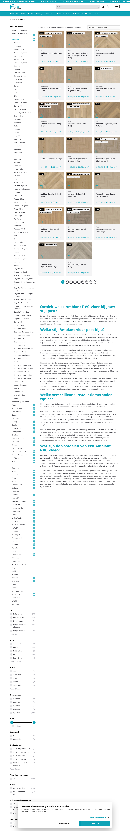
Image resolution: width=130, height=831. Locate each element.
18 (87, 282)
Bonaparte (16, 428)
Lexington (18, 129)
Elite (16, 96)
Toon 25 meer (15, 689)
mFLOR (15, 528)
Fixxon (15, 465)
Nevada (17, 176)
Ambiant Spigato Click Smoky (77, 230)
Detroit (17, 89)
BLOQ (14, 422)
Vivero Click (18, 392)
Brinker (15, 435)
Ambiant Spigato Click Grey (77, 266)
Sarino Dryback (20, 246)
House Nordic (17, 508)
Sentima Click (19, 255)
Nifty (16, 179)
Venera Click (19, 382)
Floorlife (15, 478)
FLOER (15, 471)
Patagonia (18, 196)
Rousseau (16, 561)
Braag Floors (17, 432)
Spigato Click (19, 269)
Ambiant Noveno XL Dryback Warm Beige (49, 266)
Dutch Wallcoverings (20, 455)
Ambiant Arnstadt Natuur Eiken (51, 89)
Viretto (16, 388)
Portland (17, 219)
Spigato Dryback (20, 272)
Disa (15, 93)
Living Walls (17, 518)
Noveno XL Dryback (22, 189)
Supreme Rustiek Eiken (23, 349)
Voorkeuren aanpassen (97, 817)
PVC (23, 14)
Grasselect (16, 491)
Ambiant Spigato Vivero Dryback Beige (77, 160)
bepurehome (17, 418)
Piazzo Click (19, 199)
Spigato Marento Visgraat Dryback (24, 295)
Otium (14, 541)
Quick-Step (16, 555)
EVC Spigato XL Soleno (23, 113)
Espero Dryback (20, 103)
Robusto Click (19, 229)
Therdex (15, 581)
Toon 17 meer (15, 662)
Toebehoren (78, 14)
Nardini (17, 162)
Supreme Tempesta (21, 358)
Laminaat (14, 14)
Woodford (18, 398)
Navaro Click (19, 169)
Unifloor (15, 584)
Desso (14, 445)
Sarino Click (19, 242)
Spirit (14, 571)
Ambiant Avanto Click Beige (77, 125)
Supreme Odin (19, 345)
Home (12, 19)
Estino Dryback (20, 109)
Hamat (15, 495)
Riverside (17, 226)
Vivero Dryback (20, 395)
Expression (18, 116)
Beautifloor (16, 412)
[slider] (11, 722)
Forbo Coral (17, 485)
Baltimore (18, 56)
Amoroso (17, 46)
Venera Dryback (20, 385)
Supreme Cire (19, 339)
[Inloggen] (103, 6)
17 (83, 282)
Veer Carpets (17, 591)
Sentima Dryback (21, 259)
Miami (16, 156)
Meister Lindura (18, 525)
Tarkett (15, 578)
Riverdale (16, 558)
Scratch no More (19, 564)
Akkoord (95, 823)
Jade (16, 126)
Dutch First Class (19, 452)
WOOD (14, 601)
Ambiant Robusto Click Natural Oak (50, 230)
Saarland (17, 236)
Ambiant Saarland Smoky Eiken (51, 125)
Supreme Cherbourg (22, 335)
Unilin (14, 588)
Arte (14, 405)
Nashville (17, 166)
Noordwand (17, 538)
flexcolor (15, 468)
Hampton (17, 119)
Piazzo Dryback (20, 202)
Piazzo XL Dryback (21, 206)
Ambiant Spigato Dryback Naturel (106, 125)
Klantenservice (91, 14)
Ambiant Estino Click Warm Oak (76, 195)
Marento (17, 139)
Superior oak (19, 325)
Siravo (16, 265)
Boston (17, 66)
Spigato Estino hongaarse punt (24, 283)
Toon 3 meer (15, 769)
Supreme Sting (20, 352)
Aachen (17, 43)
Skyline (15, 568)
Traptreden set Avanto (23, 365)
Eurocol (15, 461)
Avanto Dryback (20, 53)
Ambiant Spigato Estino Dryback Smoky (77, 89)
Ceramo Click (19, 73)
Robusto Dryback (21, 232)
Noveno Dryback (20, 186)
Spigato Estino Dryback (23, 279)
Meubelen (50, 14)
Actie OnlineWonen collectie (19, 35)
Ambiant (15, 39)
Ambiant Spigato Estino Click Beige (105, 230)
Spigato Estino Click (22, 275)
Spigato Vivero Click (22, 312)
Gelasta (15, 488)
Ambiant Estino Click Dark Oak (51, 54)
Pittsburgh (18, 216)
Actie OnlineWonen (19, 30)
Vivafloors (16, 594)
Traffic (16, 362)
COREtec (15, 442)
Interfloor (16, 511)
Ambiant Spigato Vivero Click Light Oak (105, 160)
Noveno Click (19, 182)
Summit (15, 574)
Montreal (17, 159)
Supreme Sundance (22, 355)
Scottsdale (18, 252)
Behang (39, 14)
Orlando (17, 192)
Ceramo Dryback (20, 76)
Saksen (17, 239)
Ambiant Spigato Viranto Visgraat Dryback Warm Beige (78, 55)
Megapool (18, 152)
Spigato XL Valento (21, 319)
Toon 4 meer (15, 634)
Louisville (17, 133)
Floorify (15, 475)
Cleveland (18, 83)
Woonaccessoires (63, 14)
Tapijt (30, 14)
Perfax (14, 551)
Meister (15, 521)
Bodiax (15, 425)
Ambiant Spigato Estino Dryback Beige (105, 195)
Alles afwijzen (64, 823)
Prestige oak (19, 222)
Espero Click (19, 99)
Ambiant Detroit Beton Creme (105, 89)
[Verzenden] (98, 7)
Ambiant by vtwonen (20, 402)
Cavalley (17, 69)
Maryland (17, 149)
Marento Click (19, 143)
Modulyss (16, 535)
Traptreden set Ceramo (23, 368)
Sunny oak (18, 322)
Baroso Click (19, 59)
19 (91, 282)
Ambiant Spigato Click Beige (105, 54)
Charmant (18, 79)
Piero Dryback (19, 212)
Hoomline (16, 505)
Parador (15, 548)
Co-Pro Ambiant (18, 438)
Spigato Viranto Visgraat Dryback (23, 307)
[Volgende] (95, 282)
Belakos (15, 415)
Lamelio (15, 515)
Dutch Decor (17, 448)
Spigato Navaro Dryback (23, 303)
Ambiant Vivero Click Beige (51, 159)
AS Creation (17, 408)
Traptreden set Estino (23, 372)
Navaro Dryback (20, 172)
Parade (15, 545)
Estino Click (18, 106)
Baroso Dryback (20, 63)
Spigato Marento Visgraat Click (24, 289)
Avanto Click (19, 49)
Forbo (14, 481)
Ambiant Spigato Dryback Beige (51, 195)
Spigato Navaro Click (22, 300)
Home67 (15, 498)
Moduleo (15, 531)
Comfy (16, 86)
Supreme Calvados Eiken (24, 332)
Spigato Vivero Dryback (23, 315)
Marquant (18, 146)
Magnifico (18, 136)
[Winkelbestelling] (104, 27)
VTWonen (16, 598)
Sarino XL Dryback (21, 249)
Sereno (17, 262)
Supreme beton (20, 329)
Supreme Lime (20, 342)
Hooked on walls (19, 501)
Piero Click (18, 209)
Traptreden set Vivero (22, 378)
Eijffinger (15, 458)
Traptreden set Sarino (23, 375)
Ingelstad (17, 123)
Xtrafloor (15, 604)
